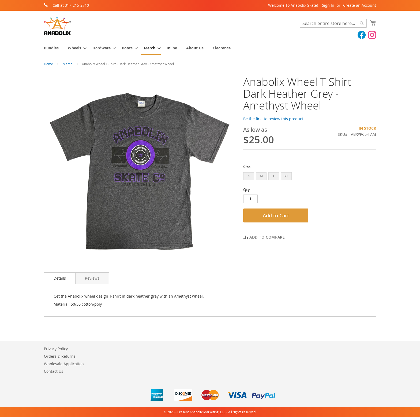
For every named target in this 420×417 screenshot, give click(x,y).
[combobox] (333, 23)
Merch (67, 64)
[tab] (60, 278)
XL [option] (286, 176)
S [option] (249, 176)
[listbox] (309, 177)
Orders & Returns (60, 356)
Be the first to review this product (273, 118)
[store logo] (57, 26)
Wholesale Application (64, 363)
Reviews (92, 278)
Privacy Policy (56, 348)
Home (48, 64)
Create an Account (359, 5)
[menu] (210, 48)
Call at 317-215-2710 (70, 5)
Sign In (328, 5)
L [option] (274, 176)
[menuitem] (51, 48)
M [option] (261, 176)
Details (60, 278)
